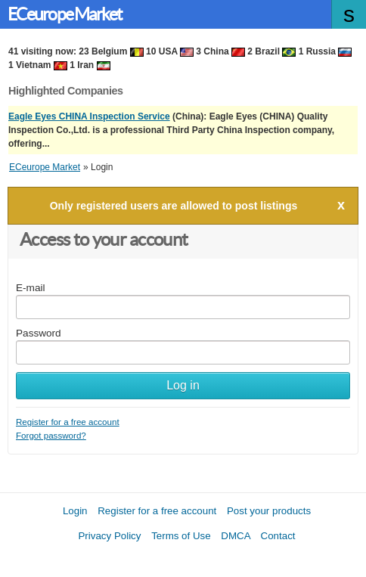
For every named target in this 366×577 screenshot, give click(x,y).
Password (38, 333)
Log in (183, 385)
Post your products (269, 511)
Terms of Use (181, 535)
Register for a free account (67, 422)
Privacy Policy (109, 535)
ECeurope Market (65, 14)
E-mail (30, 287)
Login (75, 511)
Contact (278, 535)
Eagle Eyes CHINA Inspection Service (89, 116)
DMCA (235, 535)
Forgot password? (51, 435)
